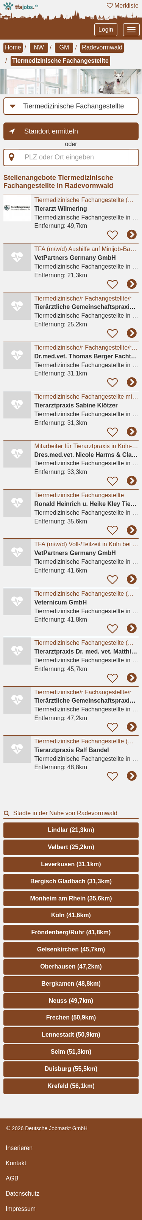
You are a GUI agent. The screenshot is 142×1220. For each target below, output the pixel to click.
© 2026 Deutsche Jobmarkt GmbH (46, 1128)
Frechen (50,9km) (71, 1017)
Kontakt (16, 1163)
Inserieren (19, 1148)
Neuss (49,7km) (71, 1000)
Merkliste (123, 5)
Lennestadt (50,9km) (71, 1034)
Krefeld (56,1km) (71, 1086)
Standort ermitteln (51, 131)
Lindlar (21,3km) (71, 830)
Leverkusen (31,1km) (71, 864)
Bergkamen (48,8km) (71, 983)
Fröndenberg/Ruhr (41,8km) (71, 932)
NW (39, 47)
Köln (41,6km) (71, 915)
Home (13, 47)
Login (105, 29)
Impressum (21, 1209)
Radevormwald (102, 47)
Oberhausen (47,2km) (71, 966)
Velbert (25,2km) (71, 847)
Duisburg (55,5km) (71, 1069)
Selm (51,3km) (71, 1051)
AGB (12, 1178)
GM (64, 47)
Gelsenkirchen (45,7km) (71, 949)
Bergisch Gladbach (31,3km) (71, 881)
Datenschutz (22, 1193)
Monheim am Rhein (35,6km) (71, 898)
